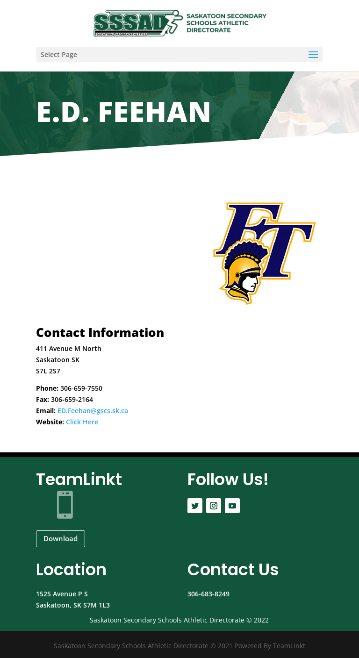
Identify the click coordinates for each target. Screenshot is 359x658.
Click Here (82, 421)
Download (60, 538)
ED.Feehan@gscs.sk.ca (92, 410)
